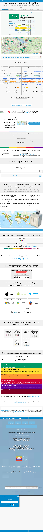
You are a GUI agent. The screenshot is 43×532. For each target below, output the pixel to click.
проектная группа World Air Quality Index (19, 472)
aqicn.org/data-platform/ (21, 275)
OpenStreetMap (35, 53)
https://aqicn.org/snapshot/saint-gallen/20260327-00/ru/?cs (21, 144)
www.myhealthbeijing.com (20, 463)
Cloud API (27, 341)
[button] (26, 40)
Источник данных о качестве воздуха (21, 506)
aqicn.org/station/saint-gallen (31, 261)
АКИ (11, 13)
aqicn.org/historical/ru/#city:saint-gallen (21, 273)
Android (21, 324)
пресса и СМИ (21, 494)
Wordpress (15, 342)
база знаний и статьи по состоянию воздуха (21, 498)
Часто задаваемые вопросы (21, 503)
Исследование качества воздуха (20, 496)
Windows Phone (33, 324)
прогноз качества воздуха (21, 508)
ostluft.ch (26, 112)
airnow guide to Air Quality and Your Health (22, 458)
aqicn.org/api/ (27, 156)
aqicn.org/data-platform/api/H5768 (26, 154)
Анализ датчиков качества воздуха (21, 501)
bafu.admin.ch (37, 114)
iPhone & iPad (9, 324)
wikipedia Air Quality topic (34, 457)
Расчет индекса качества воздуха (21, 507)
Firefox (33, 333)
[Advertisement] (21, 187)
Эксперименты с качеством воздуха (21, 500)
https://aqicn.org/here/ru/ (21, 138)
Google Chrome (21, 333)
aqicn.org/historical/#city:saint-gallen (30, 260)
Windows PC (9, 333)
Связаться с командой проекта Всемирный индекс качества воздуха (21, 492)
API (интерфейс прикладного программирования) (21, 510)
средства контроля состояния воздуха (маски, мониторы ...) (21, 509)
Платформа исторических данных (21, 511)
